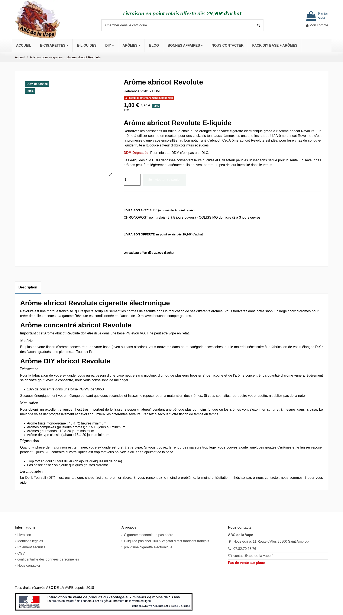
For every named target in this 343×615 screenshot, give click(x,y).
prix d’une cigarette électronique (148, 547)
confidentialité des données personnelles (48, 559)
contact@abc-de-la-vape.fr (253, 556)
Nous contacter (29, 565)
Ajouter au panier (164, 179)
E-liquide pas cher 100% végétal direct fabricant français (166, 541)
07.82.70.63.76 (244, 548)
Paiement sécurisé (31, 547)
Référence (131, 91)
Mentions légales (30, 541)
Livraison (24, 535)
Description (28, 287)
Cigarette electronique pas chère (148, 535)
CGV (21, 553)
